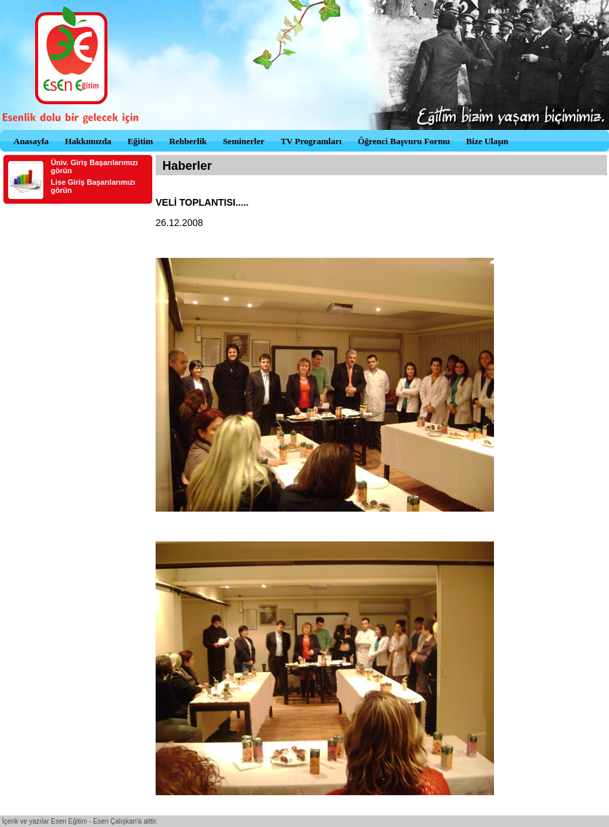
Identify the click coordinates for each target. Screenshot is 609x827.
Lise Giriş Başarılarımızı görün (93, 186)
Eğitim (140, 141)
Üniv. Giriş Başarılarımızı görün (94, 166)
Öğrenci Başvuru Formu (404, 141)
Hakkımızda (88, 141)
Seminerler (243, 141)
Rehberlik (188, 141)
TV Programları (311, 141)
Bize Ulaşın (487, 141)
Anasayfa (31, 141)
